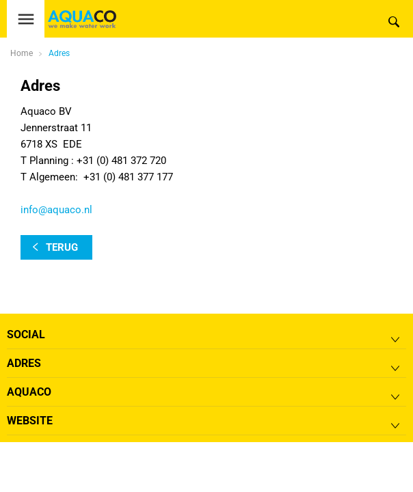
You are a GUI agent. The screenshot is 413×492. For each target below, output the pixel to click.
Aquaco (29, 391)
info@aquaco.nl (56, 210)
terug (62, 247)
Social (26, 334)
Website (30, 420)
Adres (59, 53)
